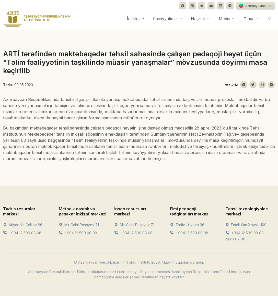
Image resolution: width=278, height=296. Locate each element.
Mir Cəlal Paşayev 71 (79, 225)
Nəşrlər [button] (198, 18)
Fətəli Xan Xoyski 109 (246, 225)
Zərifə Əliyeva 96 (187, 225)
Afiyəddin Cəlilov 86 (22, 225)
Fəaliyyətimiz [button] (165, 18)
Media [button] (224, 18)
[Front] (37, 19)
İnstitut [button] (133, 18)
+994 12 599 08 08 (22, 233)
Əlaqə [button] (249, 18)
